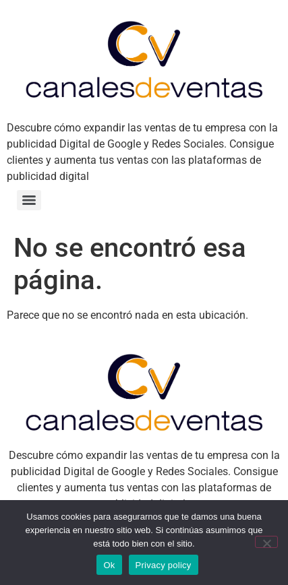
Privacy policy (164, 565)
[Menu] (29, 200)
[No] (266, 542)
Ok (109, 565)
